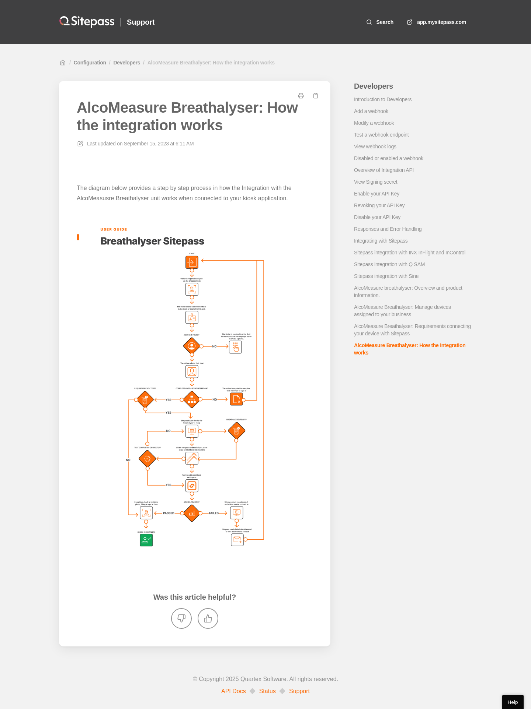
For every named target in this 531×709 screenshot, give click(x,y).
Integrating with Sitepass (381, 241)
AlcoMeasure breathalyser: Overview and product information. (408, 291)
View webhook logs (375, 146)
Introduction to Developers (383, 99)
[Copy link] (316, 96)
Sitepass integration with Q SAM (389, 264)
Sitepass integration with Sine (386, 276)
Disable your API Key (377, 217)
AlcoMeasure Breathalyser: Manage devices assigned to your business (402, 310)
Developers (126, 63)
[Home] (87, 22)
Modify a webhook (374, 123)
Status (267, 691)
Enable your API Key (376, 194)
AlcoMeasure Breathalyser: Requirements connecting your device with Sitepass (412, 329)
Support (299, 691)
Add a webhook (371, 111)
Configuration (90, 63)
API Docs (233, 691)
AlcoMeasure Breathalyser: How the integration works (211, 63)
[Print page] (301, 96)
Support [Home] (141, 22)
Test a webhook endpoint (381, 135)
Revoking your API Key (379, 205)
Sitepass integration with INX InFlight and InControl (409, 252)
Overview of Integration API (384, 170)
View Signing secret (375, 182)
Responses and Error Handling (388, 229)
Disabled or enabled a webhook (388, 158)
